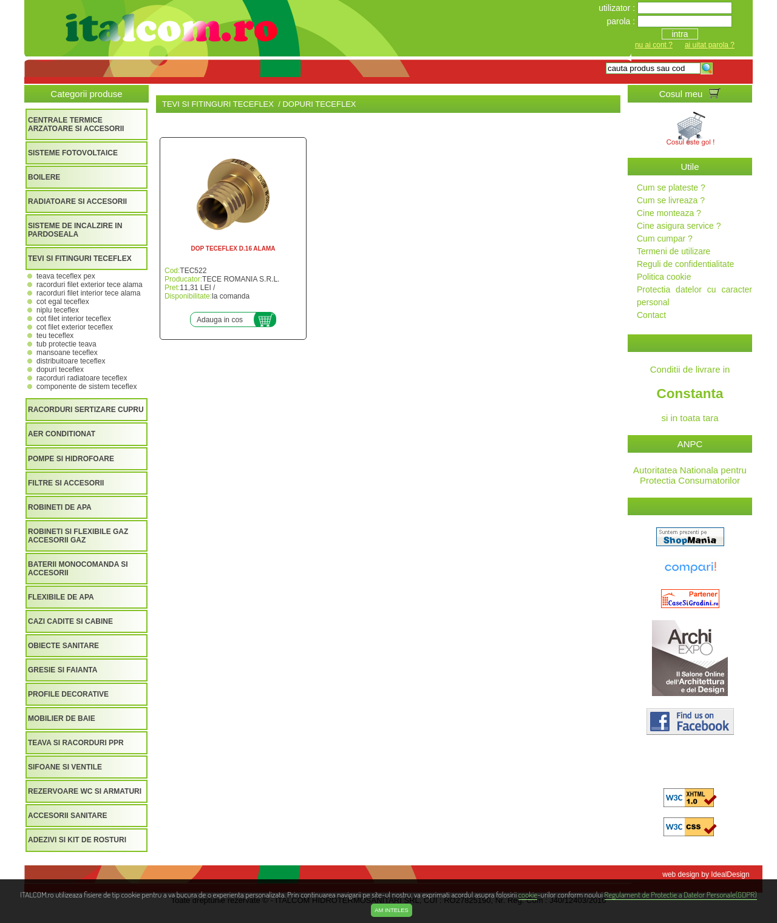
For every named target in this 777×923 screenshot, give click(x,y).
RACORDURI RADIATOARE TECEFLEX (81, 378)
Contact (651, 315)
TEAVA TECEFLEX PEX (65, 276)
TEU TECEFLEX (54, 335)
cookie (527, 894)
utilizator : (618, 8)
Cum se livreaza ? (671, 200)
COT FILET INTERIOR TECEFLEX (73, 318)
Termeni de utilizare (673, 251)
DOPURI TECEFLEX (60, 369)
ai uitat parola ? (710, 45)
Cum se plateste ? (671, 187)
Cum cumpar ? (665, 238)
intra (679, 34)
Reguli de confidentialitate (685, 264)
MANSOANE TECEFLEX (67, 352)
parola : (621, 21)
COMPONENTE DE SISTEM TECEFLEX (86, 386)
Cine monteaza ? (669, 213)
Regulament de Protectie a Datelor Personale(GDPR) (681, 894)
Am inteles (391, 910)
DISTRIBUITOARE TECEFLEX (70, 361)
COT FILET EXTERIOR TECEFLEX (74, 327)
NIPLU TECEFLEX (57, 310)
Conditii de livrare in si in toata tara (690, 393)
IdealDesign (730, 874)
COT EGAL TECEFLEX (62, 301)
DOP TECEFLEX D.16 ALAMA (233, 248)
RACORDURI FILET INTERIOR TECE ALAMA (88, 293)
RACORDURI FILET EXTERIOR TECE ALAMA (89, 284)
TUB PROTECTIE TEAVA (66, 344)
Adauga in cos (220, 320)
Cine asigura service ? (679, 226)
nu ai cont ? (654, 45)
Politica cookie (664, 277)
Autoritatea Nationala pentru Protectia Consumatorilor (690, 475)
